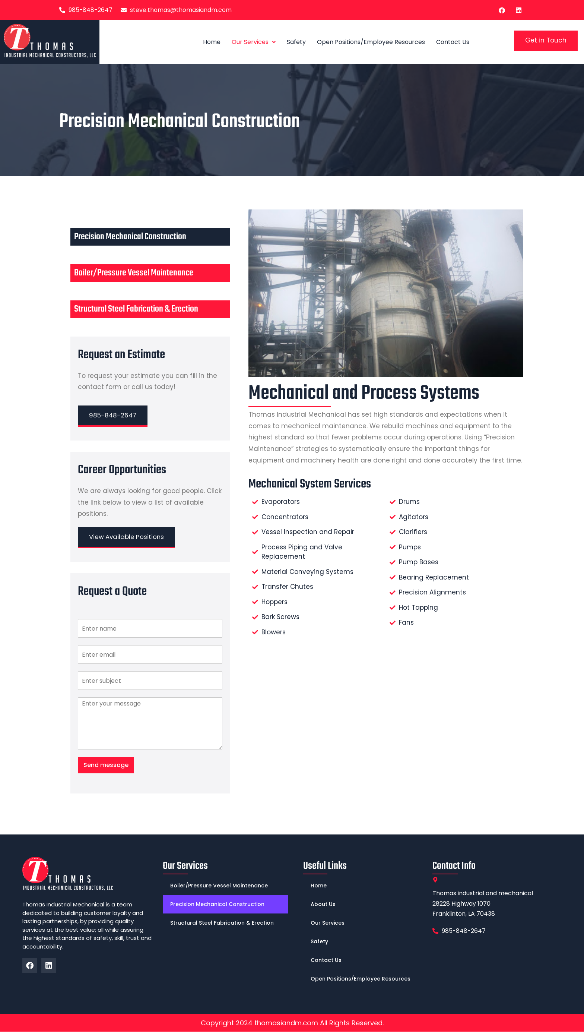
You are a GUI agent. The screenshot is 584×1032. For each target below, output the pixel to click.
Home (211, 42)
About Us (323, 904)
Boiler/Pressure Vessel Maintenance (133, 273)
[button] (253, 42)
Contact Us (452, 42)
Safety (296, 42)
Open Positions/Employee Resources (371, 42)
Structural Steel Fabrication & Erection (136, 309)
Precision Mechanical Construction (130, 237)
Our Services (254, 42)
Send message (105, 765)
